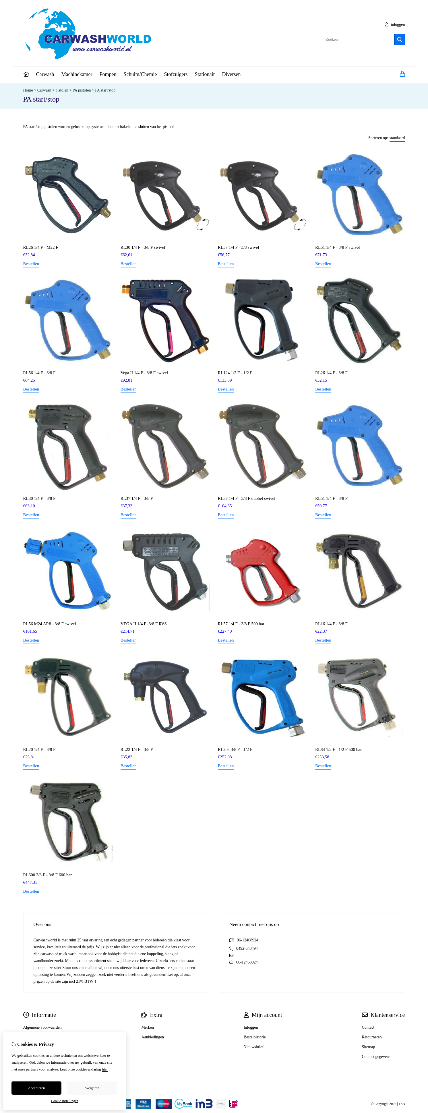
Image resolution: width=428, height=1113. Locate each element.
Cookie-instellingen (64, 1101)
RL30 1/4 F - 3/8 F (39, 498)
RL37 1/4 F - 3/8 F (137, 498)
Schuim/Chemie (140, 74)
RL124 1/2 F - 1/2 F (235, 372)
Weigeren (92, 1088)
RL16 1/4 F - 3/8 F (331, 623)
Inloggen (251, 1027)
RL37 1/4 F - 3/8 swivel (238, 247)
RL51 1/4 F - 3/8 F (331, 498)
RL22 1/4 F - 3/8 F (137, 749)
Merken (147, 1027)
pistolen (62, 90)
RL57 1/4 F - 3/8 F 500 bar (241, 623)
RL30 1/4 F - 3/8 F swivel (143, 247)
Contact (368, 1027)
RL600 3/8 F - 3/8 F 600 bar (47, 875)
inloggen (395, 24)
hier (105, 1069)
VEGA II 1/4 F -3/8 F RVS (144, 623)
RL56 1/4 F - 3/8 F (39, 372)
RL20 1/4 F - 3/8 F (39, 749)
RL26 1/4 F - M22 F (40, 247)
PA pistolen (82, 90)
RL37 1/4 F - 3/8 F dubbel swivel (246, 498)
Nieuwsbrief (254, 1047)
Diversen (231, 74)
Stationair (205, 74)
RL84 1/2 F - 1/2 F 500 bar (338, 749)
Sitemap (368, 1047)
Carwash (45, 74)
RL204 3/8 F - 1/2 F (235, 749)
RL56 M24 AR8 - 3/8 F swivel (49, 623)
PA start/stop (105, 90)
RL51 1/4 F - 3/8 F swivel (337, 247)
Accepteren (36, 1088)
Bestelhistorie (255, 1037)
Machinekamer (76, 74)
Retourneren (372, 1037)
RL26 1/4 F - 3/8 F (331, 372)
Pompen (107, 74)
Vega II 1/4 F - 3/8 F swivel (144, 372)
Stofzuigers (175, 74)
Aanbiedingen (152, 1037)
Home (28, 90)
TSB (401, 1104)
